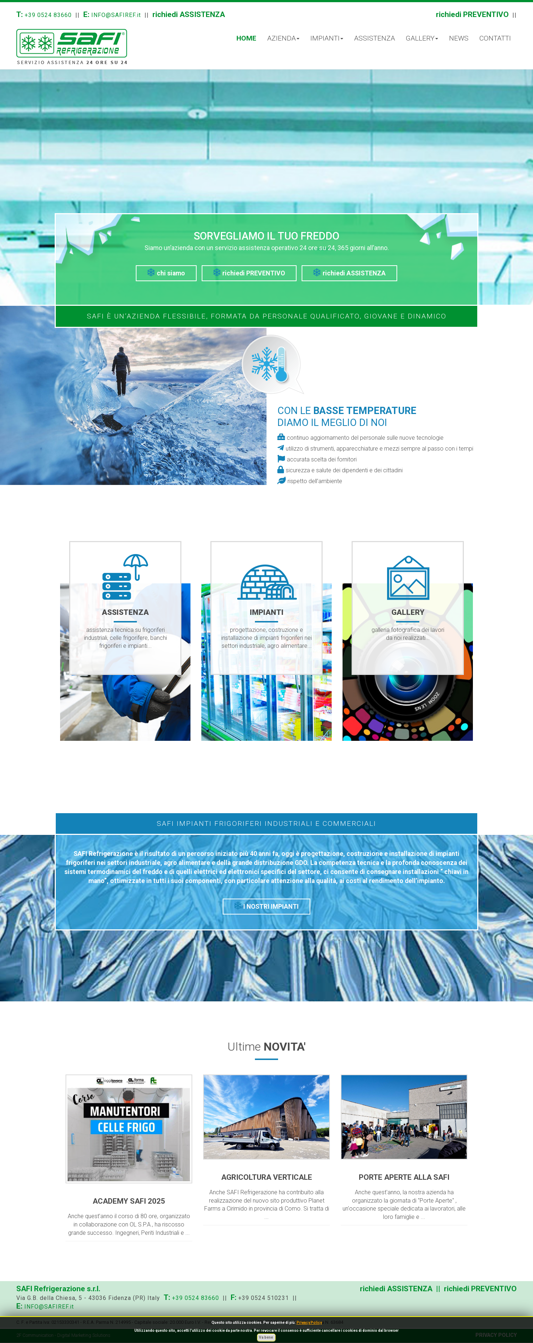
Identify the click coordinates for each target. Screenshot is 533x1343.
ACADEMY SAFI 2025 (129, 1201)
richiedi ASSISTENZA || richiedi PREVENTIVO (438, 1288)
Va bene (266, 1337)
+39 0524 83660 (48, 15)
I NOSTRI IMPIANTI (266, 905)
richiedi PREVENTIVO (472, 14)
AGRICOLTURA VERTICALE (266, 1177)
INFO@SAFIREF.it (116, 15)
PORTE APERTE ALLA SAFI (404, 1177)
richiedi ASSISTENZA (188, 14)
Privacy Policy (309, 1323)
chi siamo (166, 272)
